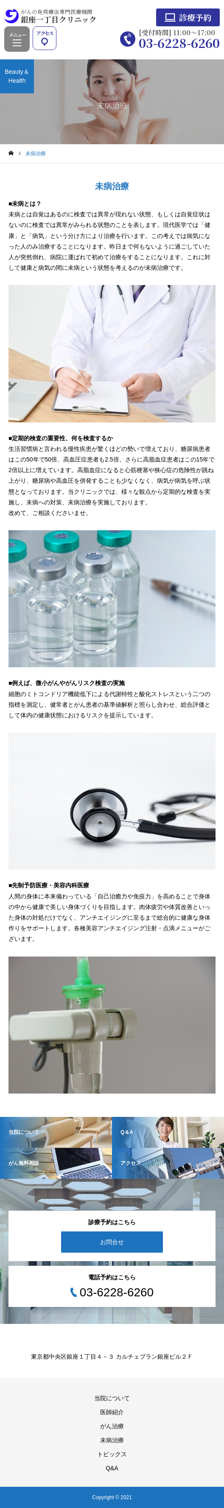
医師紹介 (112, 1412)
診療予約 (195, 17)
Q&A (112, 1468)
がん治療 (112, 1426)
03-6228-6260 (179, 42)
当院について (112, 1398)
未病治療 (112, 1440)
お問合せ (112, 1242)
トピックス (112, 1454)
